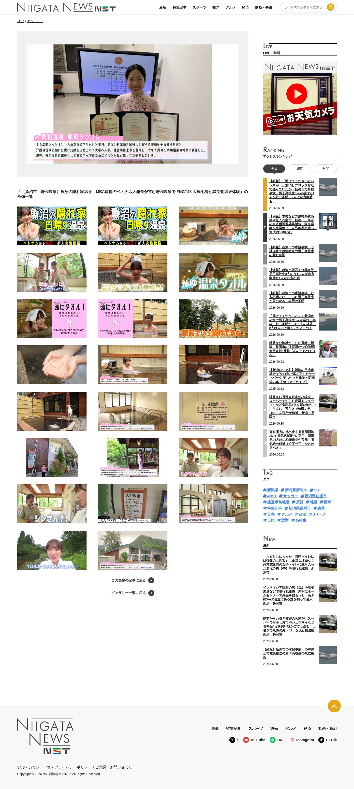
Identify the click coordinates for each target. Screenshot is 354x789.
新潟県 (272, 490)
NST (317, 490)
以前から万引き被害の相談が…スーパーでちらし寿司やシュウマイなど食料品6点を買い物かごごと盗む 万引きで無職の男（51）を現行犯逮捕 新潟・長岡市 (292, 406)
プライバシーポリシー (73, 767)
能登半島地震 (278, 502)
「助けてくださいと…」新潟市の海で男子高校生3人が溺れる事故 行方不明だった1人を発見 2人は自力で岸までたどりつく (292, 322)
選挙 (285, 520)
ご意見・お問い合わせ (113, 767)
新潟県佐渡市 (316, 496)
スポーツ (199, 7)
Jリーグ (319, 514)
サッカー (290, 496)
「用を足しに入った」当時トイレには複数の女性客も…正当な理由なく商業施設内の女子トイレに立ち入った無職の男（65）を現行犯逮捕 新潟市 (288, 564)
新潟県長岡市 (300, 508)
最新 (162, 7)
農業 (321, 508)
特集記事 (179, 7)
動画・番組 (263, 7)
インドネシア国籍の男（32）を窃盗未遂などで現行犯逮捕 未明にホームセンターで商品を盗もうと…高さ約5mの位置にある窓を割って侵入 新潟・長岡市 (289, 595)
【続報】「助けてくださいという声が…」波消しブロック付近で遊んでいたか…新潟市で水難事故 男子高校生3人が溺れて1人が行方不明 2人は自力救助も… (291, 191)
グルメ (230, 7)
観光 (215, 7)
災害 (271, 514)
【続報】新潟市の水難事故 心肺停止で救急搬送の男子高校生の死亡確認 (291, 251)
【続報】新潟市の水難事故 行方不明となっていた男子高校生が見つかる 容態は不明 (291, 297)
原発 (299, 502)
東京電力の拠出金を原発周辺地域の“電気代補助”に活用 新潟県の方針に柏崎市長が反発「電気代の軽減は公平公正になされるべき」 (291, 439)
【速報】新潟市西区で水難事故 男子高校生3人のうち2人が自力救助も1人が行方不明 (293, 274)
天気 (271, 520)
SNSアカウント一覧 (34, 767)
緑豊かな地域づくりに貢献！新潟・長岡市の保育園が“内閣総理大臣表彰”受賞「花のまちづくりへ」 (292, 349)
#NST (272, 496)
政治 (302, 514)
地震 (313, 502)
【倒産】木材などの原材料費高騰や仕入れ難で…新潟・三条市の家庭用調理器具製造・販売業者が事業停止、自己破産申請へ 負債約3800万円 (293, 224)
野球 (327, 502)
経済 (245, 7)
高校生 (300, 520)
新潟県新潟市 (296, 490)
